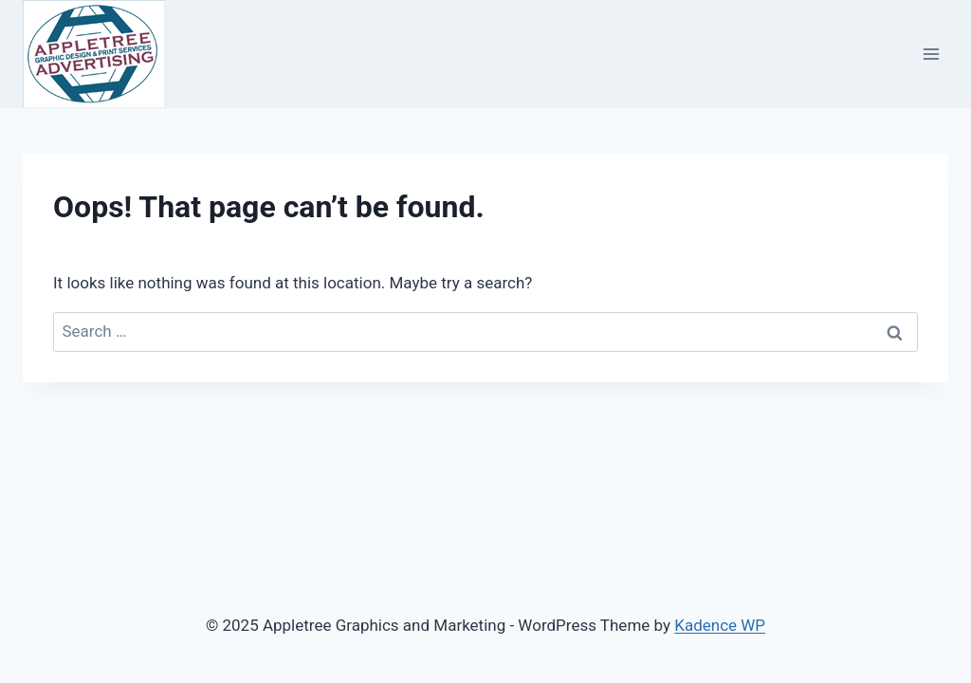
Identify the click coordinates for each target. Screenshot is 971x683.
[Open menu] (930, 53)
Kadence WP (719, 625)
